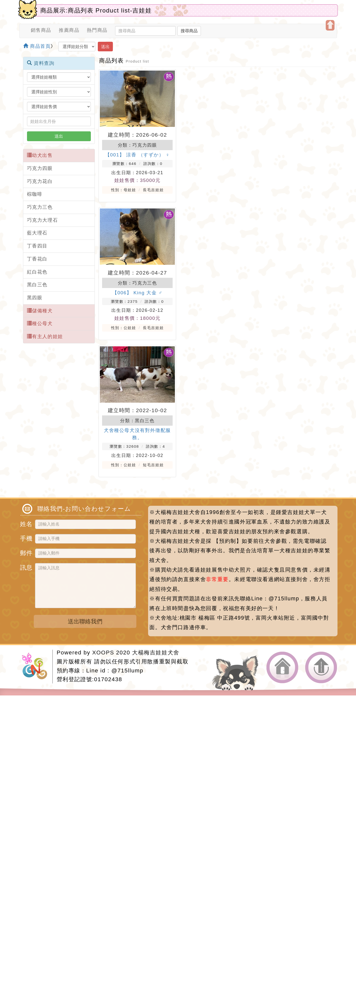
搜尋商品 (189, 30)
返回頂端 (321, 667)
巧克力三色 (40, 207)
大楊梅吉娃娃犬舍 (155, 652)
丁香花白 (37, 259)
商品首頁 (37, 46)
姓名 (25, 523)
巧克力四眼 (40, 168)
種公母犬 (40, 323)
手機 (25, 538)
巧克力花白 (40, 181)
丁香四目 (37, 246)
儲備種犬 (40, 310)
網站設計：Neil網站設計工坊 (37, 666)
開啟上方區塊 (330, 25)
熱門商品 (97, 30)
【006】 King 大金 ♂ (137, 292)
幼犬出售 (40, 155)
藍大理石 (37, 232)
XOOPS (103, 652)
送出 (105, 46)
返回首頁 (282, 667)
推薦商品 (69, 30)
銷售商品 (41, 30)
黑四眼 (35, 297)
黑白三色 (37, 284)
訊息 (25, 567)
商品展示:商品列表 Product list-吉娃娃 (96, 10)
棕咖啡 (35, 194)
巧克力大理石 (42, 220)
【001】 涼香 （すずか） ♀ (137, 154)
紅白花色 (37, 272)
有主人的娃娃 (45, 336)
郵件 (25, 552)
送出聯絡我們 (85, 621)
